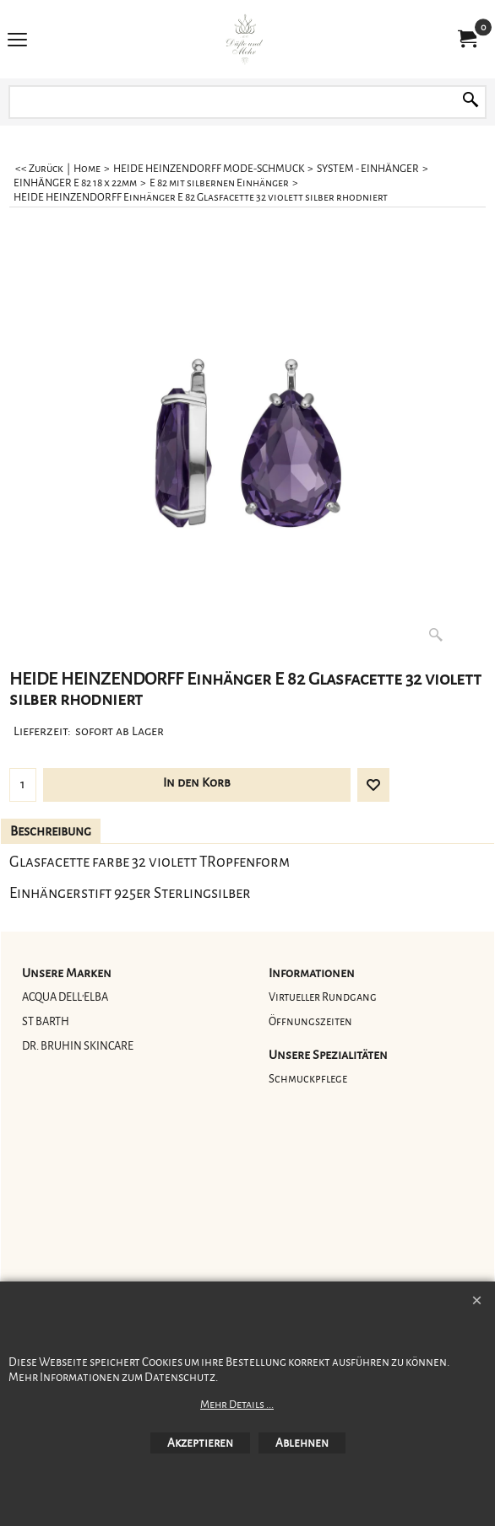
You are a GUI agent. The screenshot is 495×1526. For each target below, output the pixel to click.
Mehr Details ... (237, 1404)
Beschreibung (50, 831)
